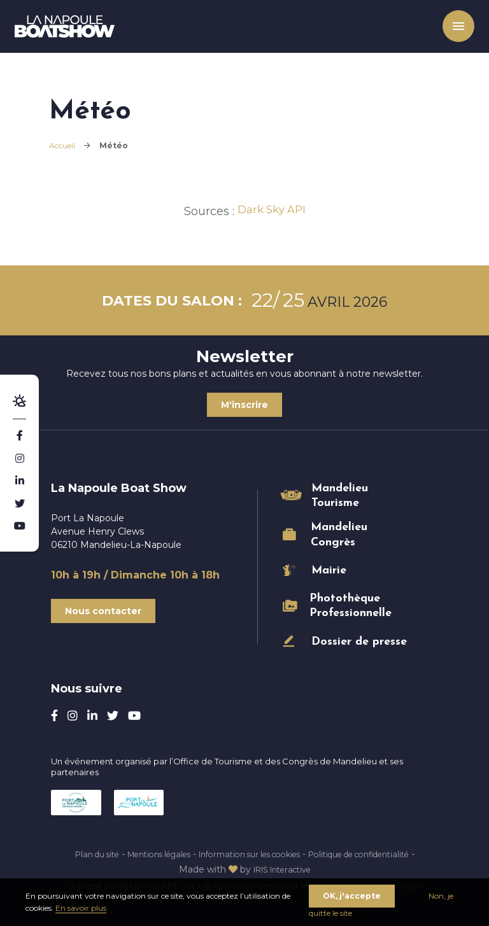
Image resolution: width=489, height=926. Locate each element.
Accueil (62, 145)
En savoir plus (80, 908)
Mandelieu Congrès (339, 534)
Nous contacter (103, 611)
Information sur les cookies (286, 854)
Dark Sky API (271, 211)
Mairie (328, 571)
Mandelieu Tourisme (339, 495)
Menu (448, 32)
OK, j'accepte (352, 895)
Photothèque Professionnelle (350, 606)
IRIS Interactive (318, 869)
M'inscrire (244, 404)
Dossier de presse (359, 642)
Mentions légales (180, 854)
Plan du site (108, 854)
